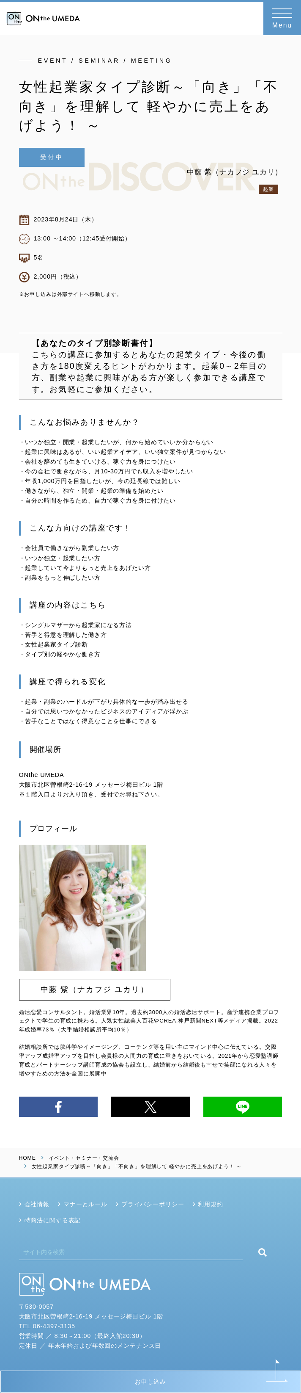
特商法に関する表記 (53, 1220)
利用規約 (210, 1204)
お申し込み (150, 1381)
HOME (27, 1158)
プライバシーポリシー (152, 1204)
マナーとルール (85, 1204)
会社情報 (37, 1204)
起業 (268, 189)
